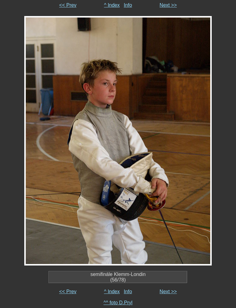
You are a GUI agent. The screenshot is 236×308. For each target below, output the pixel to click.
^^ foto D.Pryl (118, 302)
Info (128, 5)
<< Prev (68, 5)
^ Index (112, 5)
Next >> (168, 5)
